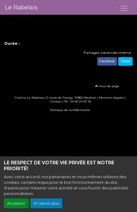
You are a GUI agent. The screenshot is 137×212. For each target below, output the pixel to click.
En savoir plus (46, 203)
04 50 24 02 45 (80, 101)
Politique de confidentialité (70, 110)
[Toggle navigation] (124, 8)
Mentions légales (111, 98)
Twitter (125, 61)
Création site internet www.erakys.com (68, 118)
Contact (56, 101)
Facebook (107, 61)
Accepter (16, 203)
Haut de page (107, 86)
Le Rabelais (21, 7)
